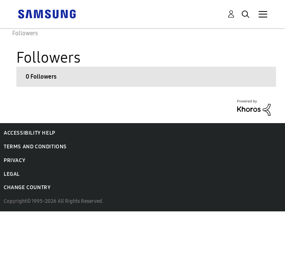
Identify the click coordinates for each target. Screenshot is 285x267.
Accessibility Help (29, 133)
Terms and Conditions (35, 147)
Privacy (14, 160)
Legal (12, 174)
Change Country (27, 187)
